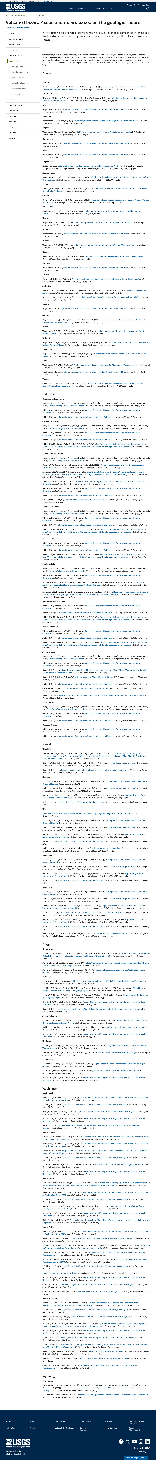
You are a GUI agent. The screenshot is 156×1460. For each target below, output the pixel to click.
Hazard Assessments (19, 72)
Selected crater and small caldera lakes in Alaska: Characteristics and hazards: (96, 109)
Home (11, 34)
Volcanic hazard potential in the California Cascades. (87, 500)
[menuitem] (71, 7)
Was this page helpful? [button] (136, 1458)
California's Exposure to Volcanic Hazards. (67, 406)
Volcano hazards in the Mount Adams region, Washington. (120, 1164)
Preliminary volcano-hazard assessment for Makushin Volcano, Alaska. (109, 297)
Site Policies (60, 1421)
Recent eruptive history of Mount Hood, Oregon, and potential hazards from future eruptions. (101, 1009)
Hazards (13, 50)
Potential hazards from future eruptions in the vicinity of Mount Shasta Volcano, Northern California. (102, 695)
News (91, 9)
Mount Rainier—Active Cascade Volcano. (59, 1273)
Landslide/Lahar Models (20, 83)
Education (14, 111)
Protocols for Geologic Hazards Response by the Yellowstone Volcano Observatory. (113, 1395)
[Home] (15, 10)
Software (14, 116)
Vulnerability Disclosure (64, 1428)
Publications (15, 105)
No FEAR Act (11, 1428)
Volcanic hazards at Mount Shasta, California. (94, 677)
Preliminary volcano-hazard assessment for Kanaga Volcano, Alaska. (114, 256)
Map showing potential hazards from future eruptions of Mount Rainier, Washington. (98, 1284)
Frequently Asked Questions (138, 5)
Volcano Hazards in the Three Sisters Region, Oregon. (117, 1071)
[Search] (148, 9)
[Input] (136, 9)
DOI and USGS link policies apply (136, 1422)
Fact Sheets (16, 94)
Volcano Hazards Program (19, 16)
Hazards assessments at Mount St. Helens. (106, 1351)
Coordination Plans (18, 89)
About (109, 9)
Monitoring (14, 45)
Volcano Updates (17, 39)
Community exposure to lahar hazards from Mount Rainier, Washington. (101, 1238)
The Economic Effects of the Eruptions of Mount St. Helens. (104, 1358)
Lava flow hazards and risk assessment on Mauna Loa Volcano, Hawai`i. (91, 912)
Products (82, 9)
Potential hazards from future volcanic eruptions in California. (85, 417)
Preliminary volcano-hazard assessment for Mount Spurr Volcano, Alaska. (105, 365)
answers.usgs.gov (143, 1452)
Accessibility (11, 1421)
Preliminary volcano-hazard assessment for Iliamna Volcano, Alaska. (105, 245)
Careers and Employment (85, 1429)
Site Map (108, 1421)
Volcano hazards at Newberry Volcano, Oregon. (118, 1052)
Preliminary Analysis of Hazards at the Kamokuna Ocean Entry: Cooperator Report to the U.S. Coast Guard (87, 813)
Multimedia (14, 122)
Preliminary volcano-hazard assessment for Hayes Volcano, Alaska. (105, 222)
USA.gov (33, 1428)
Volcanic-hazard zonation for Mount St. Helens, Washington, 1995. (100, 1317)
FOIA (32, 1421)
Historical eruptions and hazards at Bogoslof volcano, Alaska (105, 132)
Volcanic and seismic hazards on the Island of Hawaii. (83, 802)
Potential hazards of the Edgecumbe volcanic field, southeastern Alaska (88, 166)
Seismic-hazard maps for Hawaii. (122, 763)
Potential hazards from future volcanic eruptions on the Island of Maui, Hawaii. (95, 770)
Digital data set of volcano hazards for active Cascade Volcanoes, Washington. (95, 1104)
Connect (100, 9)
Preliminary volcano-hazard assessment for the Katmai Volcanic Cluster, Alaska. (106, 279)
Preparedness (16, 56)
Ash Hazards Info (18, 78)
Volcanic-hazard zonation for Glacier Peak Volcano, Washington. (108, 1111)
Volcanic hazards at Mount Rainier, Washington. (99, 1291)
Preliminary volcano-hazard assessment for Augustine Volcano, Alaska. (104, 121)
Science (71, 9)
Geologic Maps (17, 67)
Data (11, 100)
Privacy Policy (85, 1421)
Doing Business (110, 1428)
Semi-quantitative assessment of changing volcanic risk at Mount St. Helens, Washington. (100, 1337)
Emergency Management (134, 1429)
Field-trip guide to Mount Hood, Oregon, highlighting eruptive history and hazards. (107, 981)
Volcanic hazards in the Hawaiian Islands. (109, 848)
